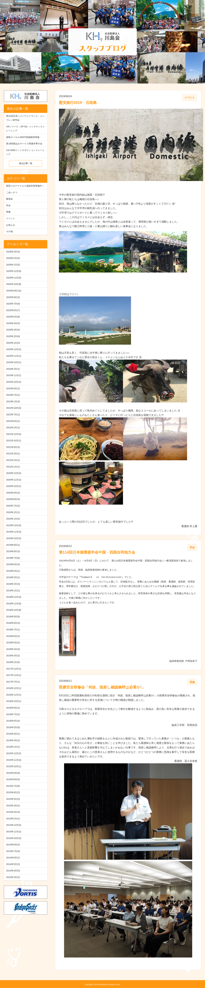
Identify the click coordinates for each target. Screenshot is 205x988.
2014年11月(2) (13, 831)
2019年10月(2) (13, 538)
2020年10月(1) (13, 486)
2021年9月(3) (13, 447)
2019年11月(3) (13, 531)
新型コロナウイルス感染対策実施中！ (25, 186)
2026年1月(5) (13, 264)
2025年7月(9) (13, 303)
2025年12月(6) (13, 271)
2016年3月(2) (13, 740)
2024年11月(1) (13, 356)
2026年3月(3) (13, 251)
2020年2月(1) (13, 512)
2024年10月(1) (13, 362)
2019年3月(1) (13, 577)
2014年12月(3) (13, 825)
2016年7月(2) (13, 714)
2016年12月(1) (13, 688)
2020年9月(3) (13, 492)
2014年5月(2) (13, 864)
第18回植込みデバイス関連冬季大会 (24, 143)
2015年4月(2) (13, 805)
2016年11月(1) (13, 694)
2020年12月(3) (13, 473)
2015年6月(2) (13, 792)
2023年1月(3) (13, 401)
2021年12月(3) (13, 434)
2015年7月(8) (13, 786)
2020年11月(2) (13, 479)
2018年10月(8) (13, 610)
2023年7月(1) (13, 395)
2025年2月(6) (13, 336)
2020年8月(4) (13, 499)
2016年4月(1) (13, 733)
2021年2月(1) (13, 460)
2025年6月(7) (13, 310)
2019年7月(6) (13, 558)
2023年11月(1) (13, 375)
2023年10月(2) (13, 382)
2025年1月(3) (13, 343)
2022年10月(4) (13, 408)
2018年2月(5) (13, 662)
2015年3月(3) (13, 812)
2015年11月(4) (13, 760)
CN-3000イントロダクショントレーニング (25, 152)
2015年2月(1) (13, 818)
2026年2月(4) (13, 258)
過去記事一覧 (25, 163)
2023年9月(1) (13, 388)
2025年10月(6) (13, 284)
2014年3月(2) (13, 877)
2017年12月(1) (13, 668)
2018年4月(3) (13, 649)
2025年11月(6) (13, 277)
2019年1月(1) (13, 590)
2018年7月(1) (13, 629)
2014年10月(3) (13, 838)
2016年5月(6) (13, 727)
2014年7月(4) (13, 851)
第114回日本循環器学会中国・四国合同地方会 (97, 552)
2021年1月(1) (13, 466)
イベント (10, 218)
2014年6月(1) (13, 857)
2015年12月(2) (13, 753)
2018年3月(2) (13, 655)
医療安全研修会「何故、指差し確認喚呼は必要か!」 (102, 686)
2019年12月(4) (13, 525)
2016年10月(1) (13, 701)
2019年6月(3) (13, 564)
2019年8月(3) (13, 551)
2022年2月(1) (13, 427)
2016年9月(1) (13, 707)
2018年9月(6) (13, 616)
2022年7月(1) (13, 414)
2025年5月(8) (13, 316)
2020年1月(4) (13, 518)
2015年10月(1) (13, 766)
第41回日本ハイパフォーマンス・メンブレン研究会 (25, 118)
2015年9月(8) (13, 773)
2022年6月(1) (13, 421)
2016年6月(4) (13, 720)
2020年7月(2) (13, 505)
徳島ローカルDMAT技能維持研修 (22, 137)
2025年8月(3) (13, 297)
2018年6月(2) (13, 636)
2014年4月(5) (13, 870)
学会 (8, 205)
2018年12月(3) (13, 597)
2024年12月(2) (13, 349)
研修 (8, 212)
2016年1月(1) (13, 746)
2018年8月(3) (13, 623)
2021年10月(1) (13, 440)
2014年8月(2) (13, 844)
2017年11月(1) (13, 675)
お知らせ (10, 225)
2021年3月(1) (13, 453)
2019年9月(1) (13, 545)
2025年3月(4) (13, 329)
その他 (9, 231)
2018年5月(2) (13, 642)
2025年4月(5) (13, 323)
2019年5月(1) (13, 571)
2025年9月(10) (13, 290)
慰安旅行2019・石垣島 (78, 103)
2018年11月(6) (13, 603)
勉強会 (9, 199)
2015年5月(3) (13, 799)
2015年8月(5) (13, 779)
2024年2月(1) (13, 369)
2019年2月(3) (13, 584)
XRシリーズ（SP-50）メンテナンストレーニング (25, 128)
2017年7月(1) (13, 681)
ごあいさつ (11, 192)
